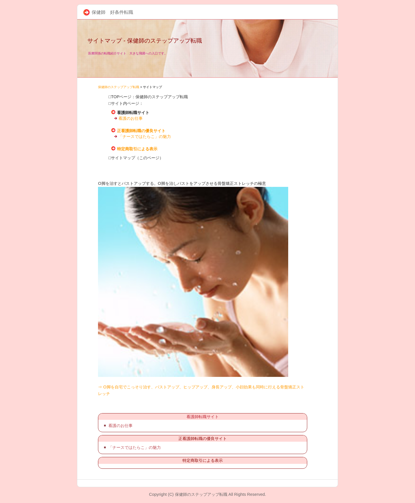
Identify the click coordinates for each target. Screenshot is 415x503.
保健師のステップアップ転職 (118, 87)
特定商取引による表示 (137, 149)
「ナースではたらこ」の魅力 (144, 136)
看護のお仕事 (130, 118)
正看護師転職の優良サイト (141, 130)
